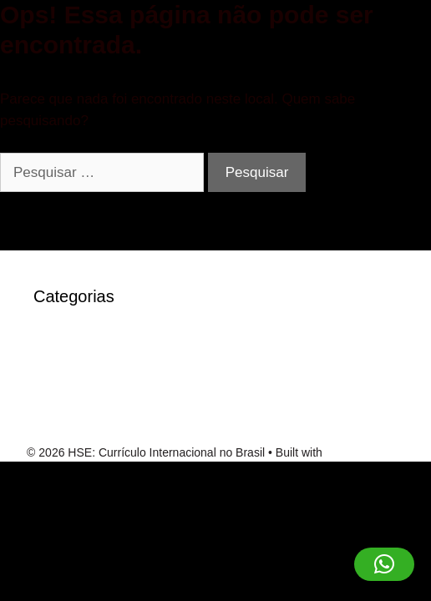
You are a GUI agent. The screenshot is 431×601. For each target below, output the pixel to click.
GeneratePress (365, 452)
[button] (384, 564)
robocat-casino (80, 370)
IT (39, 344)
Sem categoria (79, 395)
